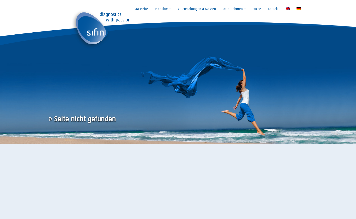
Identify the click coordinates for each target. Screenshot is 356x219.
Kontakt (273, 9)
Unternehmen (234, 9)
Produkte (163, 9)
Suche (257, 9)
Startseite (141, 9)
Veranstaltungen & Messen (197, 9)
